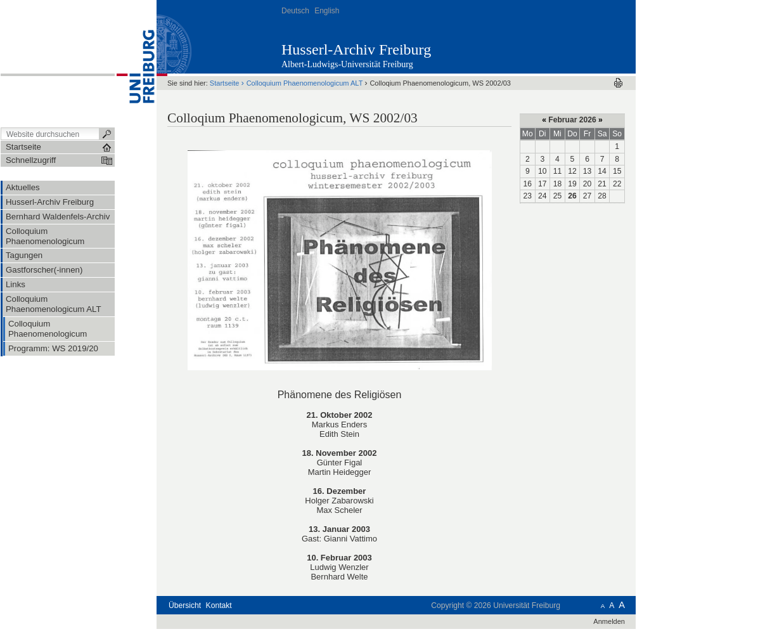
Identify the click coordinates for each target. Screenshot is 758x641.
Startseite (225, 83)
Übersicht (185, 605)
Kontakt (219, 605)
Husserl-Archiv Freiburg (356, 49)
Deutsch (295, 10)
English (326, 10)
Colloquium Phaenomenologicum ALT (305, 83)
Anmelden (609, 621)
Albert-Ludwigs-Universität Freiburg (347, 64)
